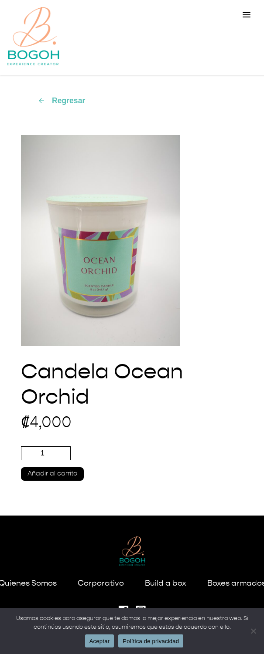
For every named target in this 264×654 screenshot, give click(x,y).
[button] (246, 15)
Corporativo (101, 583)
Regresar (61, 100)
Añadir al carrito (52, 474)
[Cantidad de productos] (46, 453)
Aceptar (99, 641)
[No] (253, 631)
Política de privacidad (151, 641)
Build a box (165, 583)
